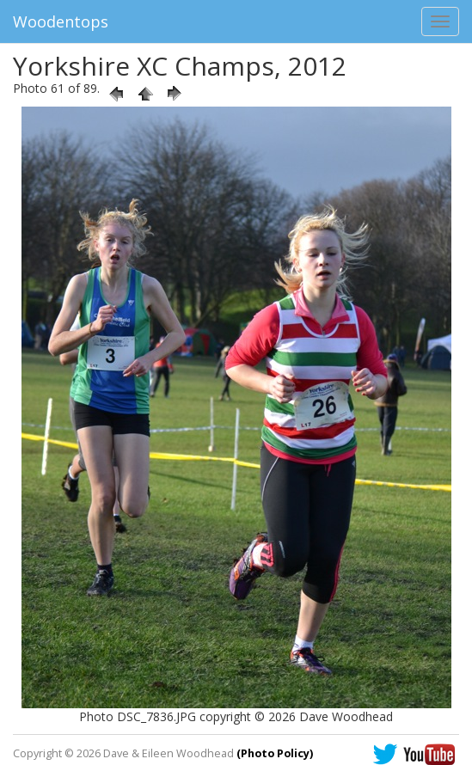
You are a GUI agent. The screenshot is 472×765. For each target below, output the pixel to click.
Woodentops (60, 21)
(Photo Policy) (274, 753)
